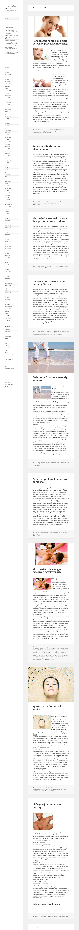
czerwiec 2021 (8, 188)
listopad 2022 (7, 148)
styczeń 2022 (7, 172)
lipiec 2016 (7, 290)
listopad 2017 (7, 257)
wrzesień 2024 (8, 109)
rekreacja (7, 357)
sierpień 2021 (8, 183)
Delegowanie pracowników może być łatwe (49, 283)
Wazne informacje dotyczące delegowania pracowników (50, 220)
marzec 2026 (7, 77)
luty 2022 (7, 169)
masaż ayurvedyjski (37, 651)
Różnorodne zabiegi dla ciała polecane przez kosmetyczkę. (50, 42)
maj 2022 (7, 162)
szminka (64, 789)
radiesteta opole (38, 658)
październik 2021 (8, 179)
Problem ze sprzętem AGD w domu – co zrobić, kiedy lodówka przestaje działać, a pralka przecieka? (11, 48)
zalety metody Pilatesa (39, 441)
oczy (44, 789)
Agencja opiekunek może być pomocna (50, 480)
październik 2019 (8, 223)
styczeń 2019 (7, 234)
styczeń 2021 (7, 199)
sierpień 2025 (8, 86)
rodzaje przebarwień (38, 770)
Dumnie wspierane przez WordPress (40, 927)
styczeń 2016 (7, 299)
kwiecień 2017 (8, 271)
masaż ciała (53, 651)
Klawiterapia (35, 649)
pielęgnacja (48, 789)
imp (53, 266)
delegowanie (49, 266)
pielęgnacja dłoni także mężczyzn (47, 806)
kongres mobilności (59, 266)
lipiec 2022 (7, 158)
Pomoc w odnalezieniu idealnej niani (46, 148)
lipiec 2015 (7, 313)
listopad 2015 (7, 304)
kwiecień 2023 (8, 141)
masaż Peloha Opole (47, 654)
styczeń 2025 (7, 100)
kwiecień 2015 (8, 318)
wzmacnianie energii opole (38, 659)
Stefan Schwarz (48, 334)
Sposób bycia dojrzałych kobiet (47, 708)
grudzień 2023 (8, 130)
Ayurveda (49, 647)
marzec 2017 (7, 274)
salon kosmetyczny (43, 131)
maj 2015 (7, 315)
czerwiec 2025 (8, 90)
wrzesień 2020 (8, 206)
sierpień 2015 (8, 311)
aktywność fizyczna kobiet (53, 462)
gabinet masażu (64, 648)
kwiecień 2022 (8, 165)
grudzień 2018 (8, 237)
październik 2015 (8, 306)
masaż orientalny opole (38, 654)
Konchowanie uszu (42, 649)
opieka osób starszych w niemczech (47, 203)
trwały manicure (37, 749)
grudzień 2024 (8, 102)
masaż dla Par (60, 651)
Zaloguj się (7, 380)
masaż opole (65, 652)
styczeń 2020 (7, 220)
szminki (34, 790)
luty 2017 (7, 276)
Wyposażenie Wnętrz (9, 368)
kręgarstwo (49, 649)
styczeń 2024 (7, 128)
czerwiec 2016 (8, 292)
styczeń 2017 (7, 278)
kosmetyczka (35, 131)
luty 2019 (7, 232)
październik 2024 (8, 107)
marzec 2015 (7, 320)
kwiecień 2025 (8, 95)
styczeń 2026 (7, 81)
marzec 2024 (7, 123)
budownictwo (8, 336)
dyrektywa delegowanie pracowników (61, 331)
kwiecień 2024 (8, 121)
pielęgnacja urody (55, 789)
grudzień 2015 (8, 302)
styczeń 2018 (7, 255)
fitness (40, 463)
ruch (43, 463)
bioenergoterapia (64, 647)
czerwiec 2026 (8, 70)
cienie (60, 788)
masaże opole (36, 656)
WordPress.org (8, 386)
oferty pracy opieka (54, 532)
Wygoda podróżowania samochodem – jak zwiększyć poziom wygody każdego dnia (11, 42)
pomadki (35, 734)
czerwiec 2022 (8, 160)
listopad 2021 (7, 176)
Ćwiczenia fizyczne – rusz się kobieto (50, 379)
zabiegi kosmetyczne (37, 132)
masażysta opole (42, 656)
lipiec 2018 (7, 244)
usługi (6, 366)
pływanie (35, 424)
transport (7, 361)
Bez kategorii (7, 331)
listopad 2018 (7, 239)
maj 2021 (7, 190)
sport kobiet (57, 463)
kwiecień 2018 (8, 248)
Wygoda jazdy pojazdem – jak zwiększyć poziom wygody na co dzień (11, 37)
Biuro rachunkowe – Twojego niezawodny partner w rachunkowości (11, 54)
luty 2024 (7, 125)
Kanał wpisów (8, 382)
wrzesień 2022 (8, 153)
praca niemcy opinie (56, 524)
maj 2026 (7, 72)
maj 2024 (7, 118)
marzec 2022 (7, 167)
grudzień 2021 (8, 174)
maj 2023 (7, 139)
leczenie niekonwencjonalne (62, 649)
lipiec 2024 (7, 114)
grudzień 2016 (8, 281)
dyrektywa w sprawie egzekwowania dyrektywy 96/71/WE (45, 333)
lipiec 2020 (7, 211)
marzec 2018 (7, 251)
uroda (6, 364)
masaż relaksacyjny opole (57, 654)
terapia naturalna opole (48, 658)
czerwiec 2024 (8, 116)
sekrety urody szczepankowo (59, 131)
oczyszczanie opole (60, 656)
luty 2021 (7, 197)
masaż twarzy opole (50, 655)
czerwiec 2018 (8, 246)
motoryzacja (7, 348)
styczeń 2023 (7, 146)
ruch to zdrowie (48, 463)
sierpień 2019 (8, 225)
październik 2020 (8, 204)
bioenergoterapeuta (55, 647)
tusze (37, 790)
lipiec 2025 (7, 88)
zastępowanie (41, 267)
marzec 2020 (7, 218)
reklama (6, 352)
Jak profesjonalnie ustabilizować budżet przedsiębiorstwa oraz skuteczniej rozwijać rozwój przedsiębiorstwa (11, 30)
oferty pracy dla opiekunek (52, 201)
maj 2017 (7, 269)
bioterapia (35, 648)
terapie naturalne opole (58, 658)
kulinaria (7, 345)
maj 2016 (7, 295)
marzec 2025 (7, 97)
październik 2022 (8, 151)
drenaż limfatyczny (56, 648)
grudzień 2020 (8, 202)
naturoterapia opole (51, 656)
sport (53, 463)
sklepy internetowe (9, 359)
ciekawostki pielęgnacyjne (52, 788)
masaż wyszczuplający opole (61, 655)
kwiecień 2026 (8, 74)
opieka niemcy (62, 201)
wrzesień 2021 (8, 181)
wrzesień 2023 (8, 132)
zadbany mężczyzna (53, 916)
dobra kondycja (62, 462)
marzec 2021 (7, 195)
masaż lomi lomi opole (45, 652)
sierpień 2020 (8, 209)
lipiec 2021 (7, 186)
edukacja (7, 341)
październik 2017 (8, 260)
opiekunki (57, 203)
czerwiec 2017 (8, 267)
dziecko (6, 338)
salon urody (49, 131)
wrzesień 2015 (8, 309)
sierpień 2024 (8, 111)
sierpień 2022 (8, 155)
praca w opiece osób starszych (53, 534)
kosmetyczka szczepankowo (40, 71)
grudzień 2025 (8, 84)
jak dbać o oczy (65, 788)
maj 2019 (7, 230)
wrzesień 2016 (8, 285)
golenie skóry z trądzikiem (46, 904)
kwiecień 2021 (8, 192)
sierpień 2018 (8, 241)
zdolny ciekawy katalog (11, 7)
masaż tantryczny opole (40, 655)
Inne (6, 343)
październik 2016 (8, 283)
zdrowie (6, 371)
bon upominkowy (48, 648)
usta (43, 790)
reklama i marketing (9, 354)
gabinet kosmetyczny (59, 129)
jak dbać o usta (36, 789)
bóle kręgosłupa (40, 648)
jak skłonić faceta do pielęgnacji (41, 844)
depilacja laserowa (51, 129)
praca (6, 350)
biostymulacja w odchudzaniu (41, 883)
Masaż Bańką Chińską (46, 651)
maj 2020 (7, 213)
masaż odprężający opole (56, 652)
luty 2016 (7, 297)
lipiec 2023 (7, 135)
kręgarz (53, 649)
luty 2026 (7, 79)
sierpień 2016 (8, 288)
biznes (6, 334)
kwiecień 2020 (8, 216)
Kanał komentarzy (9, 384)
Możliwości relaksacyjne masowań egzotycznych (47, 570)
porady (60, 789)
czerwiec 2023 (8, 137)
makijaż (41, 789)
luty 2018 (7, 253)
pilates (34, 409)
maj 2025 (7, 93)
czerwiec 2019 (8, 227)
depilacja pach (36, 862)
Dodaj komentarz (47, 132)
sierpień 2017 (8, 262)
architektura (7, 329)
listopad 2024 (7, 104)
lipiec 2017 (7, 264)
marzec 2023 (7, 144)
